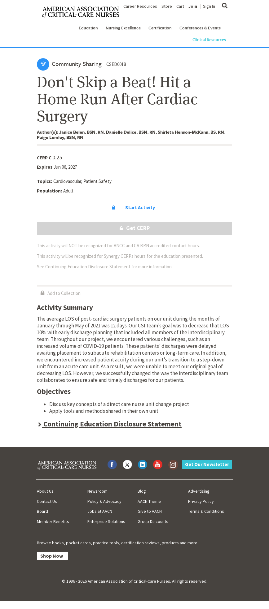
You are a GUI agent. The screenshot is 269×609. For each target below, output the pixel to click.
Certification (160, 28)
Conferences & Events (200, 28)
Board (42, 511)
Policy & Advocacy (104, 501)
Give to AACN (150, 511)
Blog (142, 491)
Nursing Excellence (123, 28)
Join (192, 6)
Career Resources (140, 6)
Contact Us (47, 501)
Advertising (198, 491)
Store (166, 6)
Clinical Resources (209, 39)
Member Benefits (53, 521)
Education (88, 28)
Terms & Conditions (206, 511)
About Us (45, 491)
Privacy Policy (201, 501)
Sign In (209, 6)
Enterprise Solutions (106, 521)
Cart (180, 6)
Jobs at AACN (99, 511)
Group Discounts (153, 521)
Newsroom (97, 491)
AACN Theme (149, 501)
